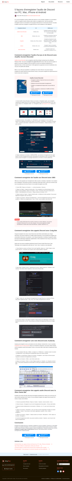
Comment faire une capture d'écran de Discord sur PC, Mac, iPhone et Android (33, 444)
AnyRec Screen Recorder (21, 31)
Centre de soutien (42, 463)
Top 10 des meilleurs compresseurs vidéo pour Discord (28, 446)
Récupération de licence (43, 466)
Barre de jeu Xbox (21, 49)
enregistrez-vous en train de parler (22, 345)
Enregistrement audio (36, 15)
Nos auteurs (25, 468)
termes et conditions (46, 478)
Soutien (68, 1)
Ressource (60, 1)
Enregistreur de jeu (46, 103)
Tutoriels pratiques (42, 468)
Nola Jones (29, 15)
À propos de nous (26, 463)
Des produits (51, 1)
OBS (22, 36)
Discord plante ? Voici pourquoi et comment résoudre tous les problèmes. (32, 449)
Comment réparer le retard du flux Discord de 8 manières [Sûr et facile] (32, 447)
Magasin (43, 1)
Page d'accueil (25, 454)
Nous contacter (26, 466)
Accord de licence (66, 478)
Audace (21, 45)
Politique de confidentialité (56, 478)
